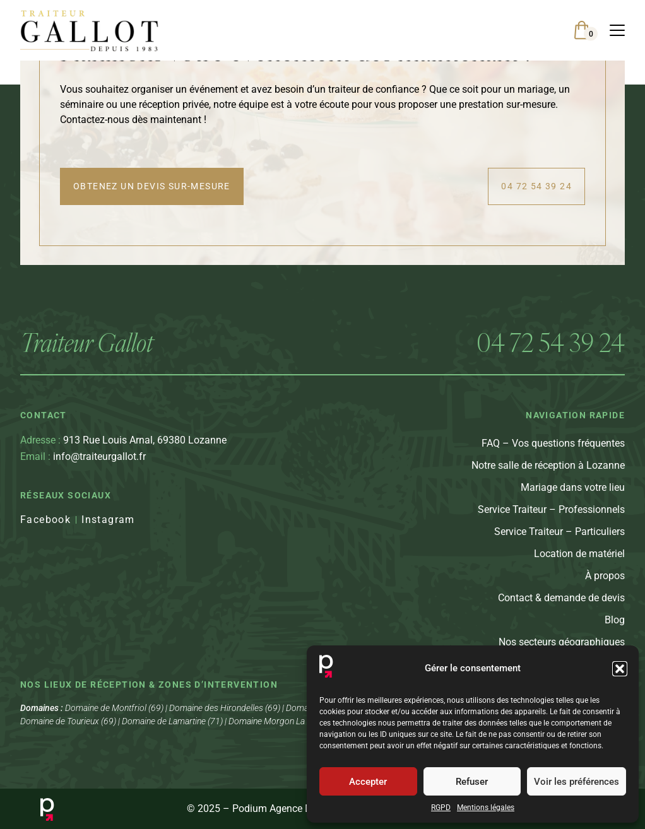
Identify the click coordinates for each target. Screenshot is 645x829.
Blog (615, 627)
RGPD (441, 807)
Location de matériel (579, 561)
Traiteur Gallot (86, 349)
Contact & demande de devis (561, 605)
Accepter (368, 781)
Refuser (472, 781)
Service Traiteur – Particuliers (559, 538)
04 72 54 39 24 (550, 349)
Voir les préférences (576, 781)
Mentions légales (485, 807)
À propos (605, 583)
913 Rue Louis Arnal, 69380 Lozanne (123, 447)
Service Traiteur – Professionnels (551, 516)
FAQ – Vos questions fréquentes (553, 450)
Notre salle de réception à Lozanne (548, 472)
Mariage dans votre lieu (573, 494)
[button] (619, 668)
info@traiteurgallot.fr (83, 464)
